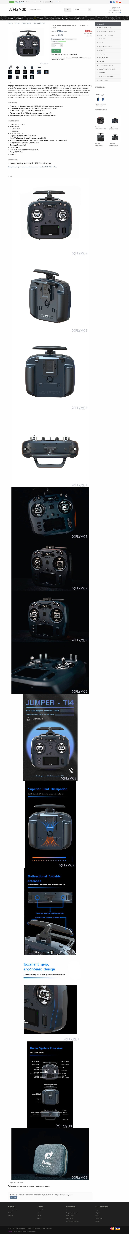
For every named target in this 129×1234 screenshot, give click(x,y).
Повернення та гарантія (72, 1213)
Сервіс (41, 18)
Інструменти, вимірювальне (106, 77)
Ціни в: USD (39, 2)
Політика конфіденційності (72, 1221)
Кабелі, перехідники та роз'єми (106, 69)
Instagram (97, 1213)
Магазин (18, 18)
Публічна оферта (70, 1215)
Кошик (83, 9)
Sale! (35, 18)
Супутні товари (102, 80)
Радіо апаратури (102, 58)
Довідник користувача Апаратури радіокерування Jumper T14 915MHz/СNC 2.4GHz (32, 167)
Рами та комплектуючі (104, 28)
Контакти (76, 18)
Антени (100, 43)
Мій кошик (29, 2)
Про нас (68, 18)
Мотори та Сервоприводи (105, 35)
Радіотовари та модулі (104, 46)
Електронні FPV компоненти (106, 31)
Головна (10, 18)
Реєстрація (13, 1197)
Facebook (97, 1221)
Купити (56, 50)
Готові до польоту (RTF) (105, 65)
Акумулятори (102, 54)
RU (58, 2)
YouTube (97, 1215)
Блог (47, 18)
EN (60, 2)
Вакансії (39, 1218)
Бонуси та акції (69, 1218)
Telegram (97, 1210)
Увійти (11, 2)
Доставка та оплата (57, 18)
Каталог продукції (12, 1210)
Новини (39, 1215)
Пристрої (100, 62)
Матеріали (101, 73)
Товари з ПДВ (27, 18)
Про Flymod (40, 1210)
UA (56, 2)
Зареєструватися (19, 2)
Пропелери (101, 50)
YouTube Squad (98, 1218)
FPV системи (101, 39)
